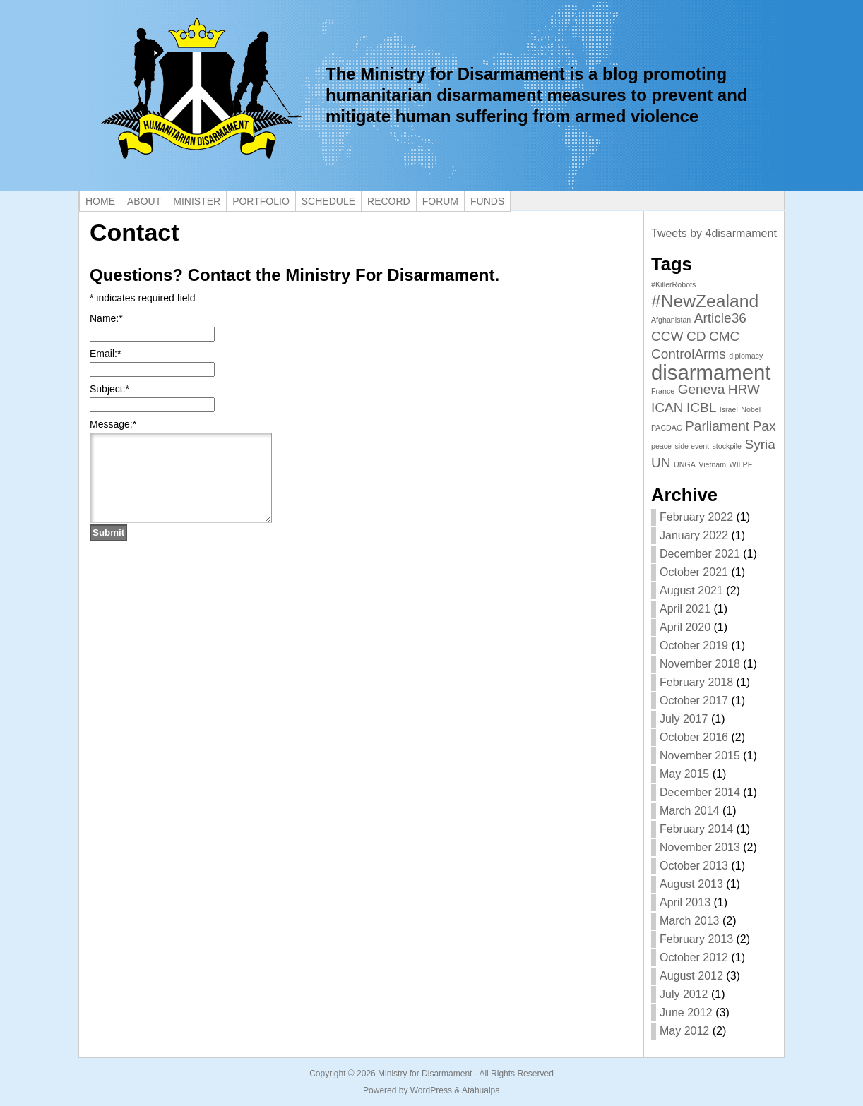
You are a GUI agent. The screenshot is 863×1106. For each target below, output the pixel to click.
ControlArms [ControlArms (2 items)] (688, 354)
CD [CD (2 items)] (696, 336)
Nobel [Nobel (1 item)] (751, 409)
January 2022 (694, 535)
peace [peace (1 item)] (661, 446)
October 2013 (694, 866)
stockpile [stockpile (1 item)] (727, 446)
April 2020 (685, 627)
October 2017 (694, 701)
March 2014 (690, 811)
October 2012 (694, 957)
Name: (106, 318)
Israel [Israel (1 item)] (729, 409)
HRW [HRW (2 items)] (744, 389)
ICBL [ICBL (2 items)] (701, 407)
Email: (105, 353)
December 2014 (700, 792)
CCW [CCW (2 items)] (667, 336)
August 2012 (691, 976)
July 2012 (684, 994)
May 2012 (684, 1031)
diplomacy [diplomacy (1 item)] (746, 355)
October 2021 (694, 572)
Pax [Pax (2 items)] (764, 426)
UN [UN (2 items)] (661, 462)
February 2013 (696, 939)
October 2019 (694, 645)
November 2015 (700, 756)
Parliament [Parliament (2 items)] (717, 426)
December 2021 (700, 554)
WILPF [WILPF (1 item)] (741, 464)
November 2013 (700, 847)
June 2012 (686, 1012)
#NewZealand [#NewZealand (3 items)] (704, 301)
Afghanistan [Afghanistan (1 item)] (671, 319)
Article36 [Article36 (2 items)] (720, 318)
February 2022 (696, 517)
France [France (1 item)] (662, 391)
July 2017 (684, 719)
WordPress (431, 1090)
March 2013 (690, 921)
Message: (113, 424)
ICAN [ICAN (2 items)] (667, 407)
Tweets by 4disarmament (714, 233)
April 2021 (685, 609)
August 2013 (691, 884)
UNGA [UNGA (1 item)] (685, 464)
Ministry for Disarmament (425, 1073)
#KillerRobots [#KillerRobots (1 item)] (673, 284)
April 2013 (685, 902)
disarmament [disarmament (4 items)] (711, 372)
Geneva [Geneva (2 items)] (701, 389)
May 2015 (684, 774)
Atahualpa (481, 1090)
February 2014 (696, 829)
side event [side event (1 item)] (692, 446)
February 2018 (696, 682)
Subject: (109, 389)
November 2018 (700, 664)
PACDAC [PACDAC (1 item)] (666, 427)
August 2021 (691, 590)
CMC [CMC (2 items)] (724, 336)
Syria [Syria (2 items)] (759, 444)
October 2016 (694, 737)
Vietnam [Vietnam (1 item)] (712, 464)
